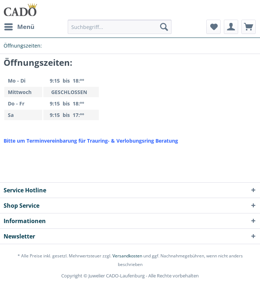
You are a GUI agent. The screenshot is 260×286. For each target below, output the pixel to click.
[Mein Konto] (231, 27)
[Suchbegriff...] (120, 27)
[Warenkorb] (248, 27)
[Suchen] (164, 27)
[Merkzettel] (213, 27)
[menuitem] (19, 27)
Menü (19, 26)
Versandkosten (127, 256)
